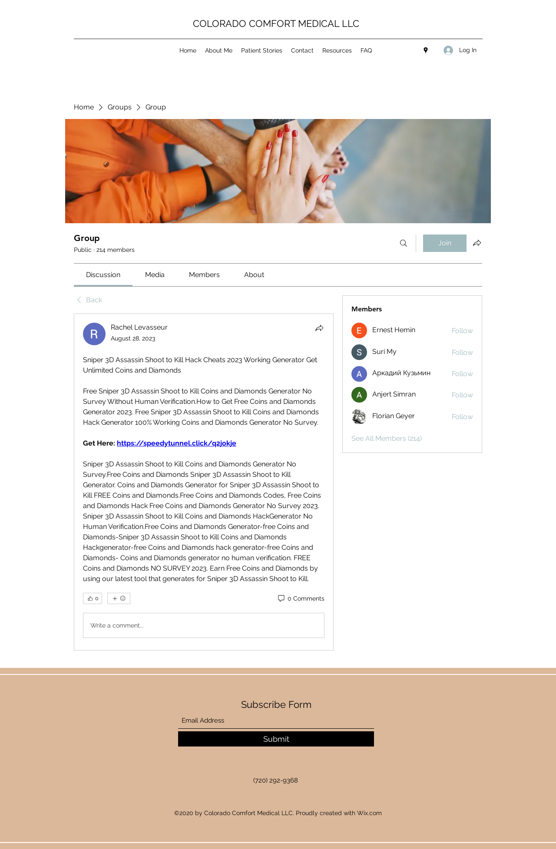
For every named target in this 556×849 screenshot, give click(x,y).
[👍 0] (92, 598)
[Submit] (276, 739)
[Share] (319, 328)
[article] (204, 482)
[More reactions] (118, 598)
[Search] (403, 243)
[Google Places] (425, 50)
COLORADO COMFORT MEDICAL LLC (276, 23)
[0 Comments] (300, 599)
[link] (103, 275)
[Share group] (477, 243)
